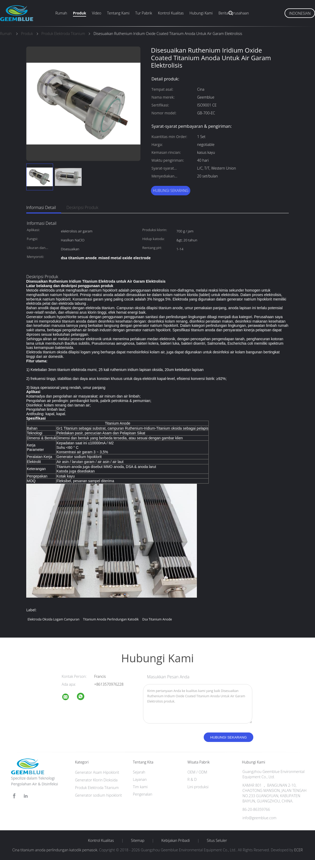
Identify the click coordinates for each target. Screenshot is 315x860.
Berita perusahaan (233, 13)
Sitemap (137, 840)
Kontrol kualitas (171, 13)
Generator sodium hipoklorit (98, 795)
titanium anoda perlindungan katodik (111, 619)
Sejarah (139, 772)
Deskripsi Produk (82, 207)
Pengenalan (142, 794)
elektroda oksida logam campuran (54, 619)
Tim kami (140, 786)
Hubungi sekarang (170, 190)
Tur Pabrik (143, 13)
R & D (192, 779)
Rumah (61, 13)
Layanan (139, 779)
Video (96, 13)
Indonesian (300, 13)
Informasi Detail (41, 207)
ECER (298, 849)
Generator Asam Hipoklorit (97, 772)
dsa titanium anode (157, 619)
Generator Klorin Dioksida (96, 779)
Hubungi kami (201, 13)
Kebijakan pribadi (175, 840)
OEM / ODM (197, 772)
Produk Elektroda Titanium (97, 787)
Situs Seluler (217, 840)
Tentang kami (118, 13)
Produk (79, 13)
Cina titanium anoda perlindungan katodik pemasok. (55, 849)
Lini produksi (197, 786)
